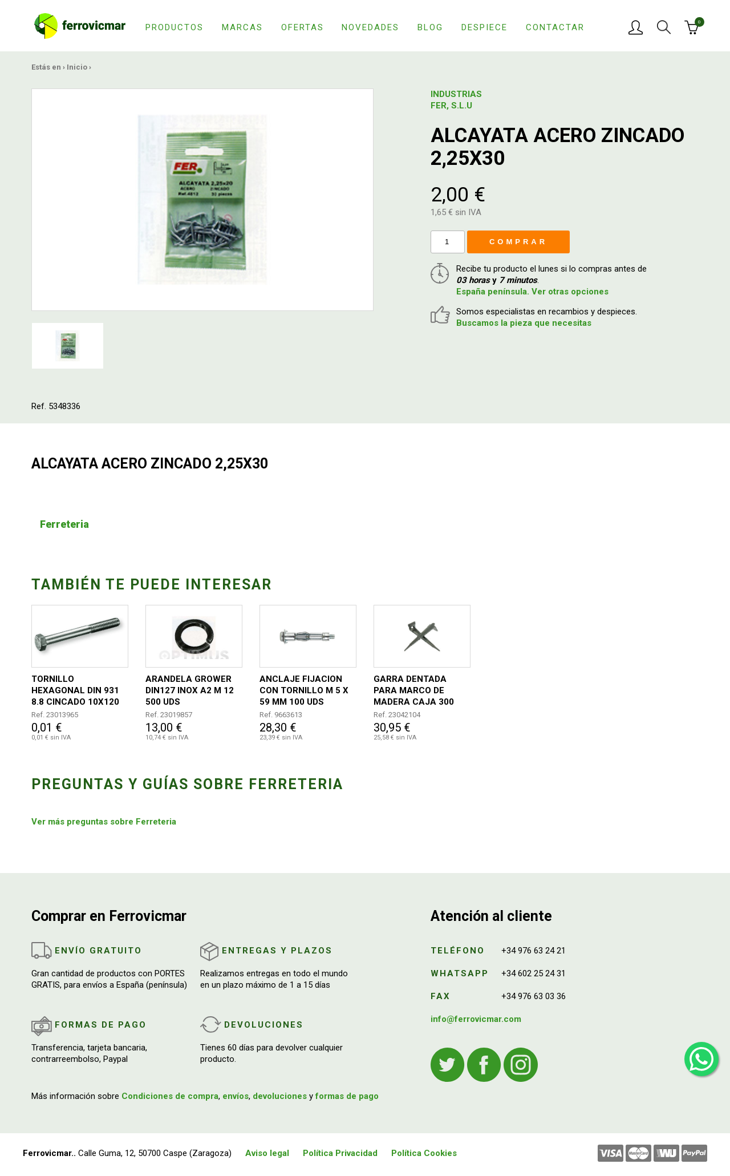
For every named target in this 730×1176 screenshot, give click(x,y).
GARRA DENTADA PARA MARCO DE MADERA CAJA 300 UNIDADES (414, 691)
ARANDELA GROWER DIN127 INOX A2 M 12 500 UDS (189, 690)
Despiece (484, 27)
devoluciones (280, 1096)
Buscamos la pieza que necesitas (523, 323)
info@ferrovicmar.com (476, 1019)
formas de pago (347, 1096)
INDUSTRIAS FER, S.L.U (456, 100)
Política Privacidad (340, 1153)
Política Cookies (424, 1153)
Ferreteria (64, 524)
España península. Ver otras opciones (532, 291)
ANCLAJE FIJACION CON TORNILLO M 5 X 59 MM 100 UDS (303, 690)
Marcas (242, 27)
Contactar (555, 27)
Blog (430, 27)
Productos (174, 27)
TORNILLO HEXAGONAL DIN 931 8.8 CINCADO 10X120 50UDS (75, 691)
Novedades (370, 27)
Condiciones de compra (169, 1096)
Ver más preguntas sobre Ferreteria (103, 822)
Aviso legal (267, 1153)
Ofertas (302, 27)
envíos (235, 1096)
